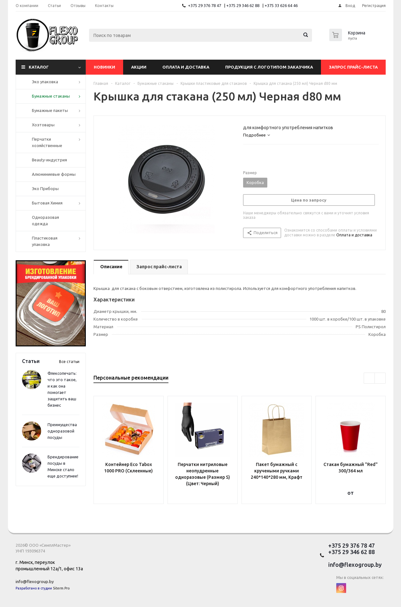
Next (380, 378)
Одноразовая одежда (45, 220)
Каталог (39, 67)
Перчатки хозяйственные (47, 142)
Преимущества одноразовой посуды (62, 431)
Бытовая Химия (47, 203)
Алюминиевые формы (54, 174)
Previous (369, 378)
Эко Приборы (45, 188)
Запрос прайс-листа (353, 67)
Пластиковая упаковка (44, 241)
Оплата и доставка (185, 67)
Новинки (104, 67)
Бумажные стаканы (51, 96)
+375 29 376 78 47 (204, 5)
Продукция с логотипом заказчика (269, 67)
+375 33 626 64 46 (281, 5)
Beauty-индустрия (49, 160)
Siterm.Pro (61, 588)
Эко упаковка (45, 81)
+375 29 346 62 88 (242, 5)
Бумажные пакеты (50, 110)
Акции (138, 67)
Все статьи (69, 361)
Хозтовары (43, 124)
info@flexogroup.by (35, 581)
